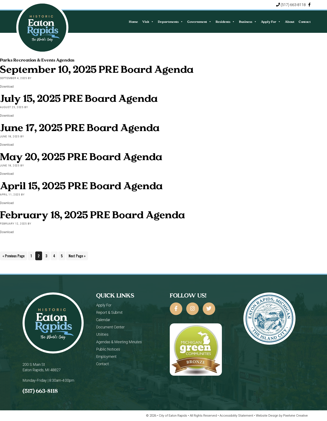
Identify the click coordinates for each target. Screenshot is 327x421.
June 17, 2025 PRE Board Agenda (80, 127)
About (289, 22)
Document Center (110, 327)
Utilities (102, 334)
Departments (170, 22)
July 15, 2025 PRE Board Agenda (79, 98)
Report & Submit (109, 312)
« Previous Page (14, 256)
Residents (225, 22)
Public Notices (108, 349)
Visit (148, 22)
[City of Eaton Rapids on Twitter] (209, 308)
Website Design (267, 415)
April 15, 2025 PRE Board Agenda (81, 185)
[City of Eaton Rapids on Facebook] (176, 308)
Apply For (271, 22)
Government (199, 22)
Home (133, 22)
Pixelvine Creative (295, 415)
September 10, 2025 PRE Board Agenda (97, 69)
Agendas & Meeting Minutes (119, 342)
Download (7, 86)
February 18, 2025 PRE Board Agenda (92, 214)
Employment (106, 356)
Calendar (103, 320)
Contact (305, 22)
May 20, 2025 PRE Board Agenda (81, 156)
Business (248, 22)
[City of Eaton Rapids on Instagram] (192, 308)
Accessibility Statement (237, 415)
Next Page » (77, 256)
